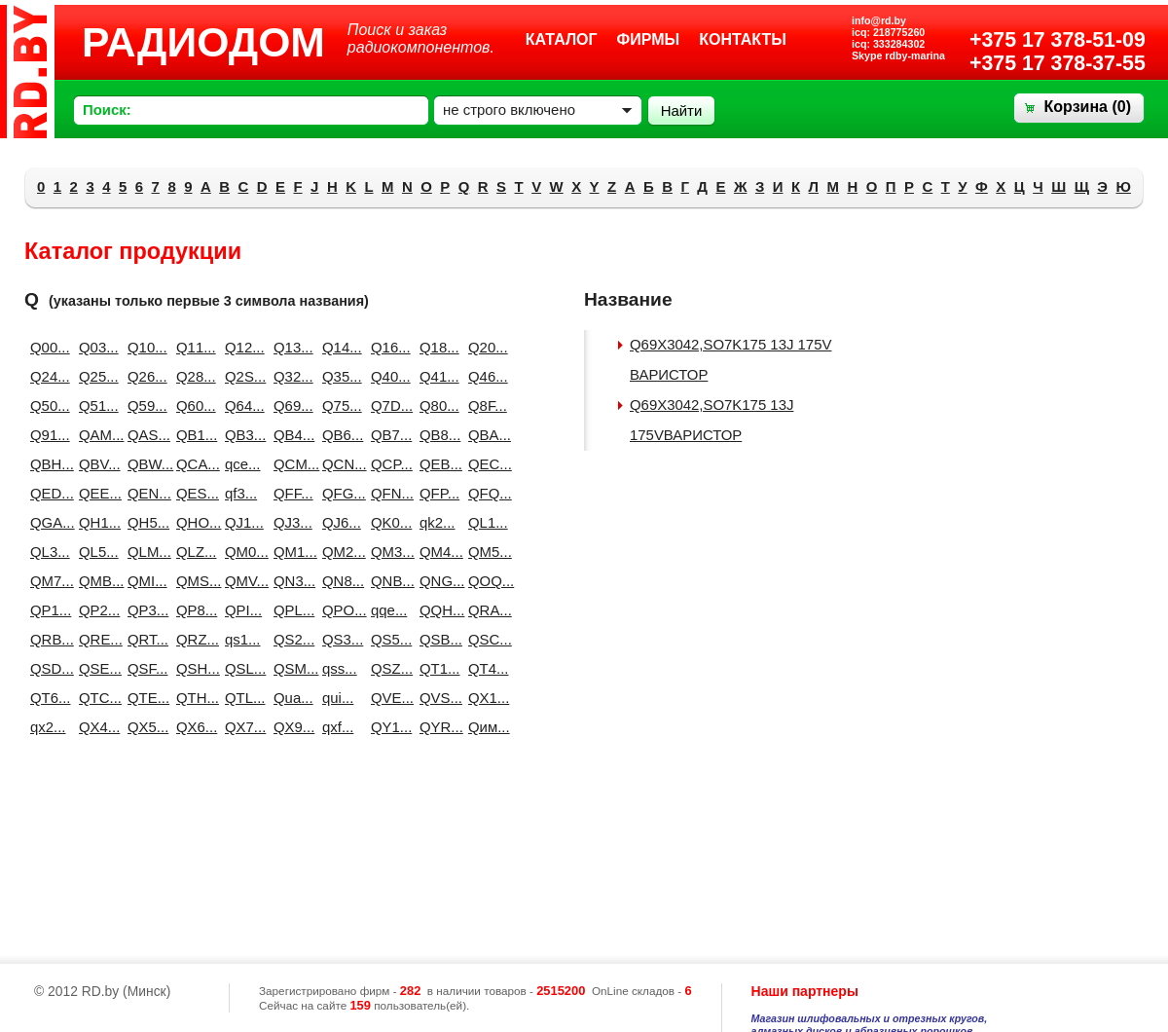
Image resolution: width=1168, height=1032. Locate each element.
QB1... (192, 434)
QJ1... (241, 522)
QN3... (290, 580)
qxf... (337, 727)
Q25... (95, 376)
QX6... (192, 727)
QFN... (387, 493)
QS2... (290, 639)
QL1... (484, 522)
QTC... (95, 697)
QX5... (144, 727)
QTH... (192, 697)
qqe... (387, 610)
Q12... (241, 347)
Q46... (484, 376)
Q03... (95, 347)
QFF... (290, 493)
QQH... (436, 610)
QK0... (387, 522)
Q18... (436, 347)
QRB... (46, 639)
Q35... (338, 376)
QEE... (95, 493)
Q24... (46, 376)
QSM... (290, 668)
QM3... (387, 551)
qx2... (46, 727)
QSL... (241, 668)
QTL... (241, 697)
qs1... (241, 639)
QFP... (436, 493)
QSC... (484, 639)
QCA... (192, 464)
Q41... (436, 376)
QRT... (144, 639)
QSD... (46, 668)
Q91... (46, 434)
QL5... (95, 551)
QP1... (46, 610)
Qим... (484, 727)
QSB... (436, 639)
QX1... (484, 697)
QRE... (95, 639)
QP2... (95, 610)
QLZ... (192, 551)
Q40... (387, 376)
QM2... (338, 551)
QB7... (387, 434)
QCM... (290, 464)
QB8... (436, 434)
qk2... (436, 522)
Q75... (338, 405)
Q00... (46, 347)
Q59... (144, 405)
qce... (241, 464)
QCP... (387, 464)
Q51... (95, 405)
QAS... (144, 434)
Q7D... (387, 405)
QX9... (290, 727)
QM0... (241, 551)
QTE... (144, 697)
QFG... (338, 493)
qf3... (241, 493)
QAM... (95, 434)
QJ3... (290, 522)
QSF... (144, 668)
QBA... (484, 434)
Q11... (192, 347)
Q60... (192, 405)
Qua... (290, 697)
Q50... (46, 405)
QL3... (46, 551)
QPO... (338, 610)
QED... (46, 493)
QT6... (46, 697)
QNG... (436, 580)
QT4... (484, 668)
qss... (338, 668)
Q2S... (241, 376)
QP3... (144, 610)
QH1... (95, 522)
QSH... (192, 668)
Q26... (144, 376)
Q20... (484, 347)
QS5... (387, 639)
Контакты (742, 39)
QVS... (436, 697)
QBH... (46, 464)
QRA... (484, 610)
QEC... (484, 464)
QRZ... (192, 639)
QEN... (144, 493)
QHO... (192, 522)
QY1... (387, 727)
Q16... (387, 347)
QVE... (387, 697)
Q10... (144, 347)
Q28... (192, 376)
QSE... (95, 668)
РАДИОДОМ (203, 41)
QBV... (95, 464)
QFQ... (484, 493)
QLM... (144, 551)
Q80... (436, 405)
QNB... (387, 580)
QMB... (95, 580)
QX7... (241, 727)
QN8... (338, 580)
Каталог (562, 39)
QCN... (338, 464)
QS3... (338, 639)
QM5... (484, 551)
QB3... (241, 434)
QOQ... (484, 580)
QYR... (436, 727)
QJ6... (338, 522)
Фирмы (648, 39)
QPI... (241, 610)
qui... (337, 697)
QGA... (46, 522)
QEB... (436, 464)
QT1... (436, 668)
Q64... (241, 405)
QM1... (290, 551)
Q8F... (484, 405)
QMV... (241, 580)
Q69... (290, 405)
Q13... (290, 347)
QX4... (95, 727)
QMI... (144, 580)
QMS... (192, 580)
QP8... (192, 610)
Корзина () (1087, 106)
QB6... (338, 434)
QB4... (290, 434)
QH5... (144, 522)
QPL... (290, 610)
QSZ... (387, 668)
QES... (192, 493)
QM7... (46, 580)
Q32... (290, 376)
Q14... (338, 347)
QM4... (436, 551)
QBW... (144, 464)
